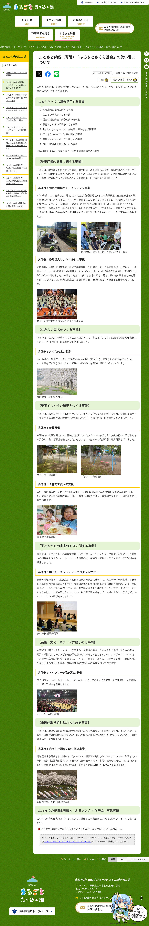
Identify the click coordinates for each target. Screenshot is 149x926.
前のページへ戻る (72, 859)
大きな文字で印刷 (122, 79)
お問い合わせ (117, 28)
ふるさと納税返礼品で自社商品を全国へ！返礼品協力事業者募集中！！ (16, 193)
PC (122, 859)
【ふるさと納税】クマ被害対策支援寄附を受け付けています (16, 98)
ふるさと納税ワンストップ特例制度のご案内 (16, 118)
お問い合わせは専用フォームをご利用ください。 (105, 897)
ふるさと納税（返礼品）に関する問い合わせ (16, 204)
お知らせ (27, 20)
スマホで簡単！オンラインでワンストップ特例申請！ (16, 130)
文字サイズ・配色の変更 (134, 2)
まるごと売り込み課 (37, 47)
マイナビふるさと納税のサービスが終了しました (16, 109)
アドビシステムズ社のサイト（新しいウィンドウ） (67, 841)
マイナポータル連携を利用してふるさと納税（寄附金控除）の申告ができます (16, 144)
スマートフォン (138, 859)
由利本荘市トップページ (33, 911)
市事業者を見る (40, 33)
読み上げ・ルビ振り (108, 2)
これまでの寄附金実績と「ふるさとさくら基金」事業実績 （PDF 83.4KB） (81, 829)
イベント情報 (54, 20)
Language (88, 2)
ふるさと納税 (67, 33)
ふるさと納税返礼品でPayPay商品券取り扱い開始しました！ (17, 168)
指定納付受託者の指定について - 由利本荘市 (16, 156)
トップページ (20, 47)
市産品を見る (80, 20)
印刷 (102, 80)
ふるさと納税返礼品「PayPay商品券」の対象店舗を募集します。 (17, 181)
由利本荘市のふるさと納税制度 (16, 73)
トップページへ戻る (96, 859)
